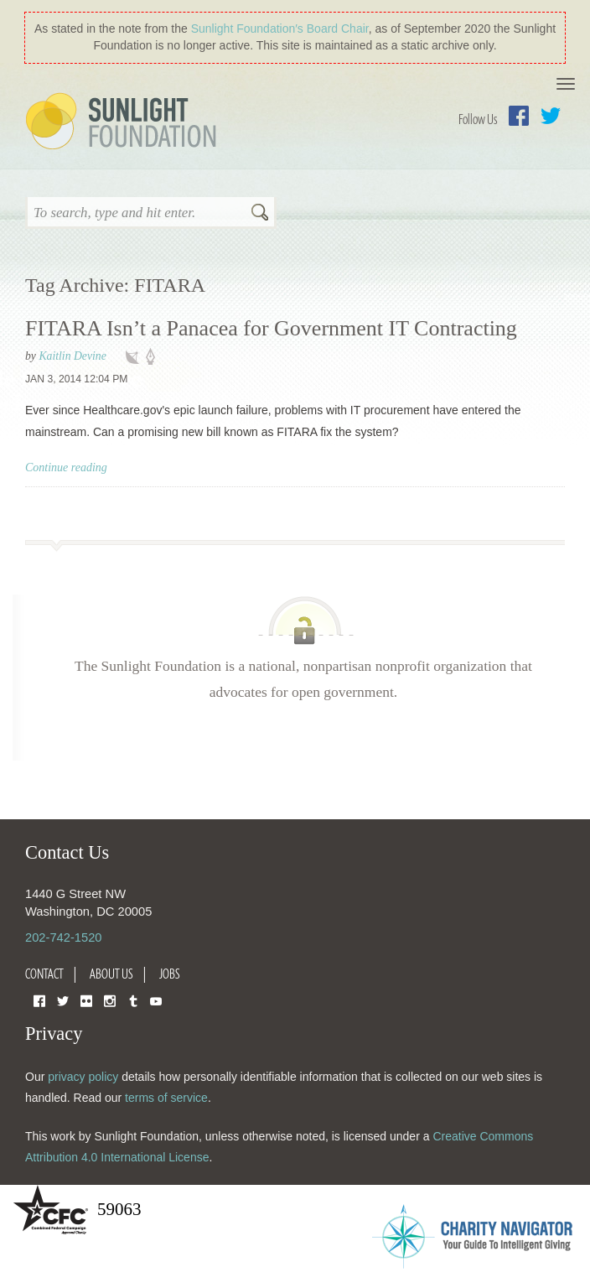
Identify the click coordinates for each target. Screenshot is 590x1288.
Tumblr (133, 1000)
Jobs (169, 973)
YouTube (156, 1000)
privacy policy (83, 1076)
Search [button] (259, 214)
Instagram (110, 1000)
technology (136, 357)
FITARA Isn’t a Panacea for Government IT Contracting (271, 328)
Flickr (86, 1000)
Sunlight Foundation (124, 122)
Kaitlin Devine (72, 356)
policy (156, 357)
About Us (111, 973)
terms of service (166, 1097)
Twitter (551, 116)
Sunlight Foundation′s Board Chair (280, 28)
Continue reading (66, 467)
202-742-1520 (63, 937)
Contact (44, 973)
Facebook (519, 116)
